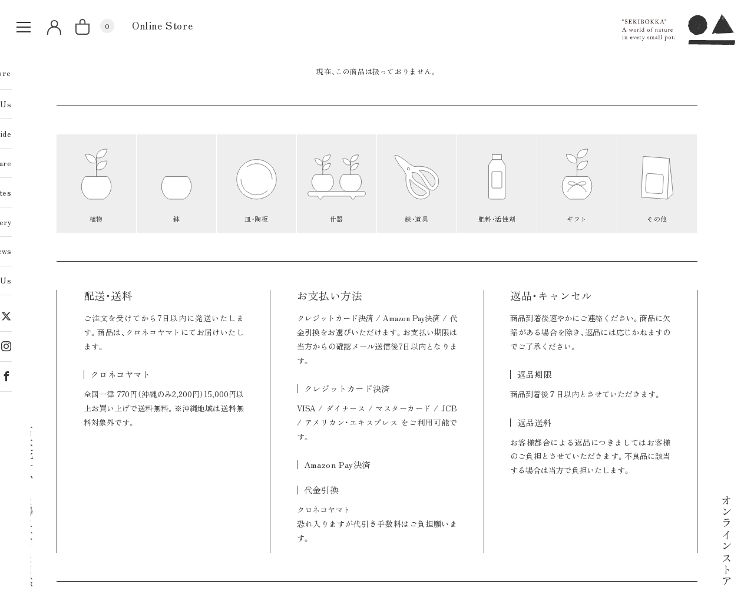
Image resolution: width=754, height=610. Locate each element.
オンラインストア (727, 540)
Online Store (162, 25)
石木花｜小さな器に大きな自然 (27, 505)
